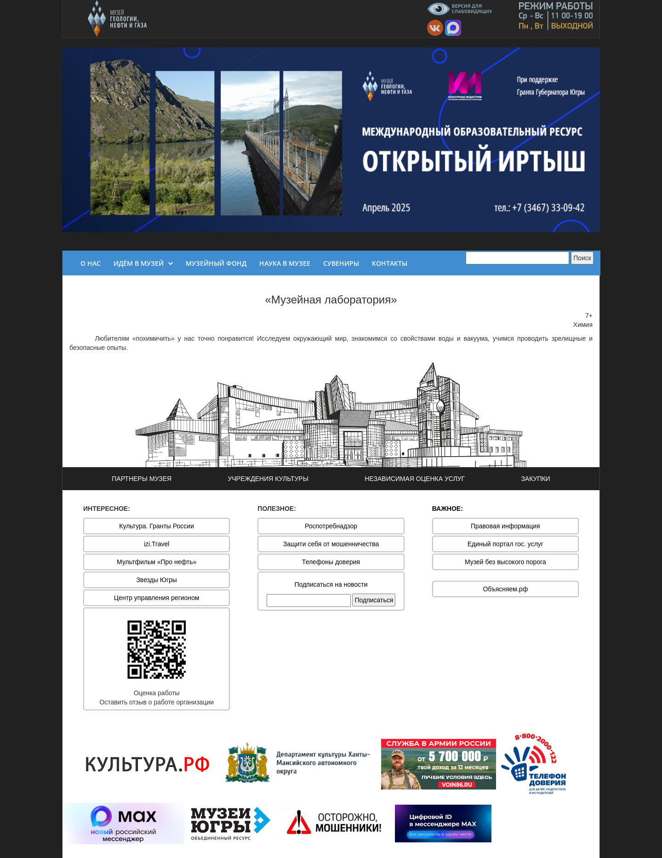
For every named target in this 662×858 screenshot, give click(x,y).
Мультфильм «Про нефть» (156, 562)
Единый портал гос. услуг (505, 544)
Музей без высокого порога (505, 562)
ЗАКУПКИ (535, 478)
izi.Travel (157, 544)
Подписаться (373, 600)
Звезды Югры (156, 579)
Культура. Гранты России (156, 526)
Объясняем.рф (505, 589)
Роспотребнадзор (331, 526)
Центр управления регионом (157, 597)
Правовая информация (505, 526)
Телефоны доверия (331, 562)
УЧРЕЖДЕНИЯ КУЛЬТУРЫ (268, 478)
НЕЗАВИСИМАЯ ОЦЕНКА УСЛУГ (415, 478)
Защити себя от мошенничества (331, 544)
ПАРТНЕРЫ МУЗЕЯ (141, 478)
